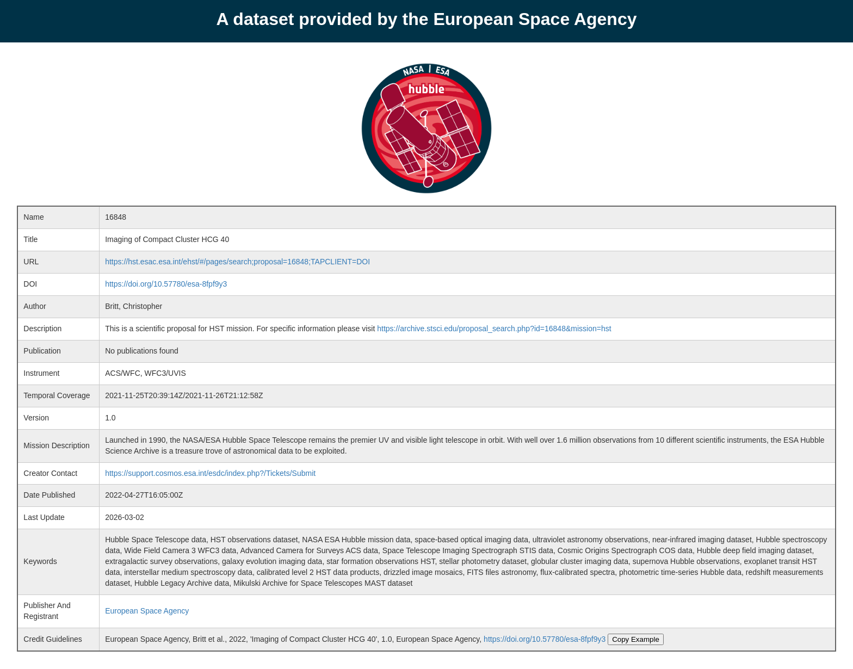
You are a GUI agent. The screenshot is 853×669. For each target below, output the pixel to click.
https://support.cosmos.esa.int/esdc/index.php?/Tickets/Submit (210, 473)
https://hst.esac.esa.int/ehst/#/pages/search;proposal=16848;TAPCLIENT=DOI (237, 261)
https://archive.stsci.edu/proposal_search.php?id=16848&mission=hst (494, 328)
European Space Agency (147, 610)
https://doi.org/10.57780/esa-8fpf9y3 (166, 284)
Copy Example (635, 639)
